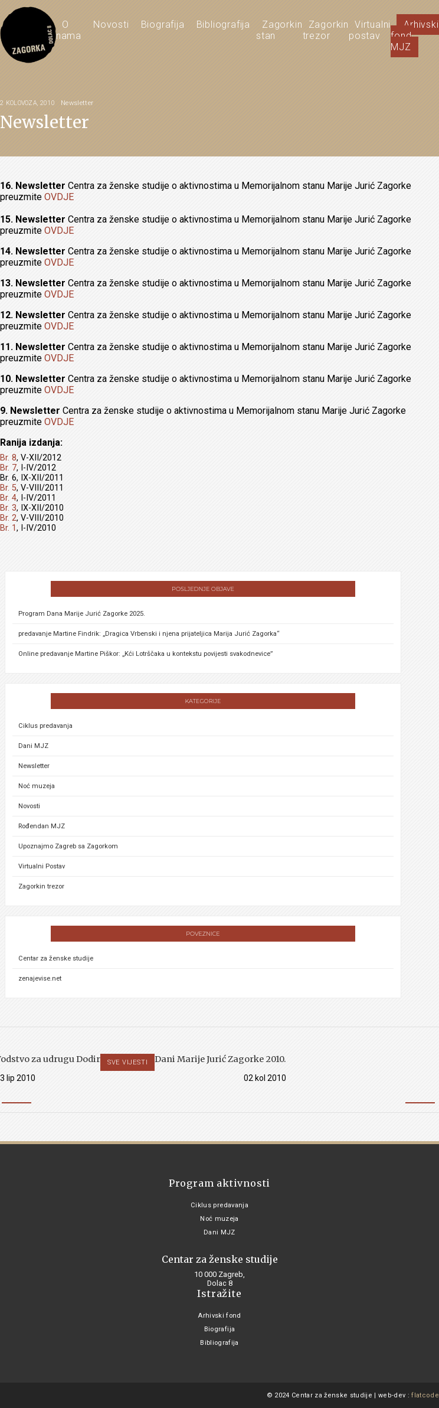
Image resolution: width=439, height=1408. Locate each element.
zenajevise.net (39, 978)
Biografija (163, 24)
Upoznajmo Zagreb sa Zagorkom (68, 846)
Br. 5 (8, 488)
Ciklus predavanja (45, 726)
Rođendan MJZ (41, 826)
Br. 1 (8, 528)
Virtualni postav (370, 30)
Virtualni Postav (41, 866)
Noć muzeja (36, 786)
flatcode (425, 1395)
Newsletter (77, 103)
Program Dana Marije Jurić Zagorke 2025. (81, 614)
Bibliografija (223, 24)
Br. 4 (8, 498)
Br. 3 (8, 508)
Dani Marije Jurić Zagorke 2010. (220, 1059)
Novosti (111, 24)
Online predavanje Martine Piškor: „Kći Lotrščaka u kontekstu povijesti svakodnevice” (145, 654)
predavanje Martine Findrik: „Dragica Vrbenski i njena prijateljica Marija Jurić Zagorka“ (149, 634)
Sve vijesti (127, 1062)
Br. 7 (8, 468)
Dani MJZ (33, 746)
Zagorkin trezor (326, 30)
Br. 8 (8, 458)
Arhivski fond (219, 1315)
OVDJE (59, 196)
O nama (68, 30)
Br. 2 (8, 518)
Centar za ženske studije (55, 958)
